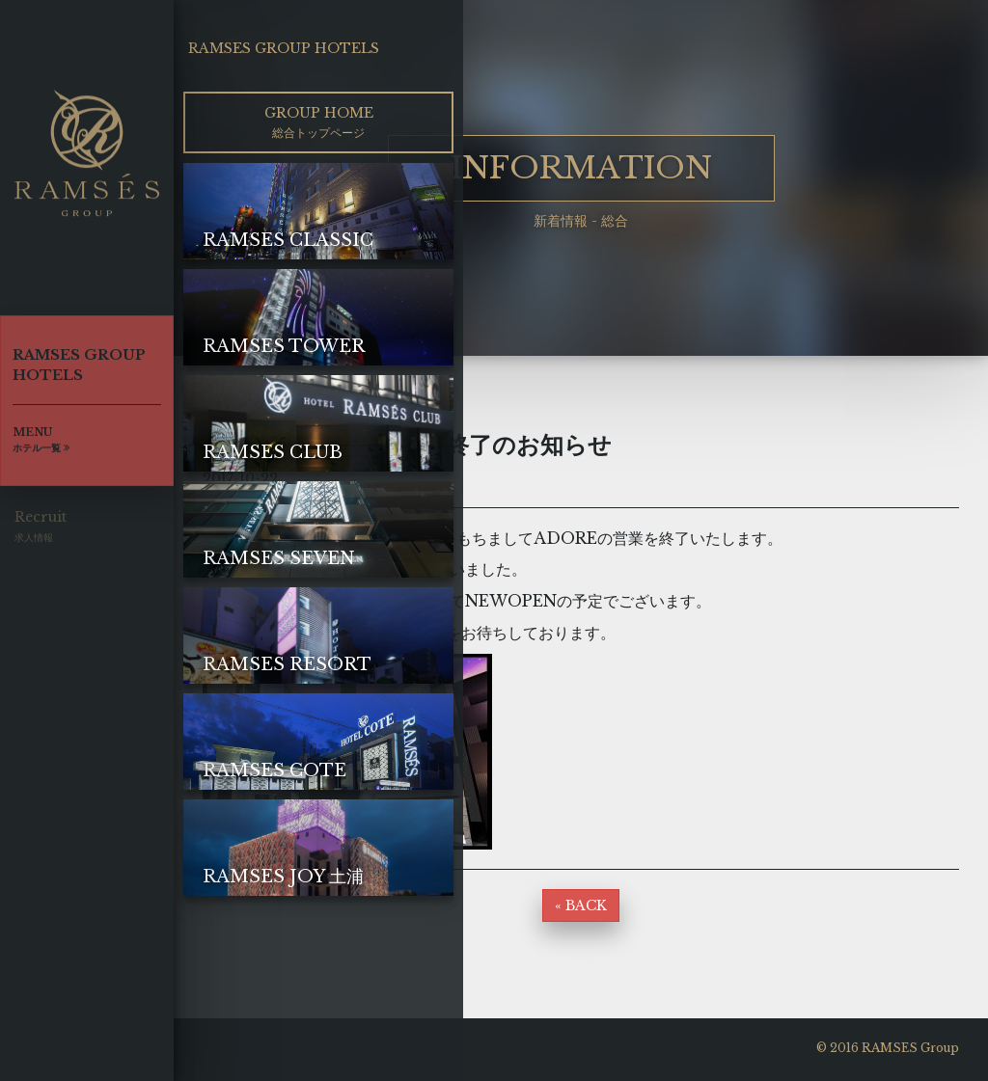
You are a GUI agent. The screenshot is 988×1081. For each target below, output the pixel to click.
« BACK (581, 905)
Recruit (40, 531)
